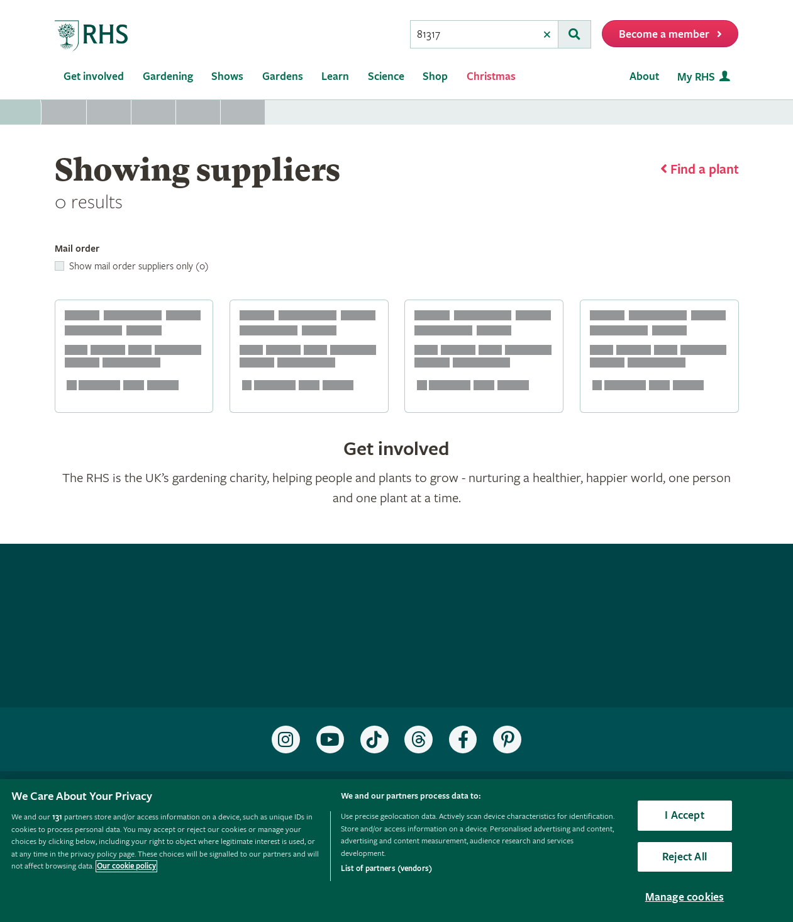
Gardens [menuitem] (282, 76)
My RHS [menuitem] (696, 77)
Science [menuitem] (386, 76)
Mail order (77, 249)
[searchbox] (473, 34)
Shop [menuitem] (435, 76)
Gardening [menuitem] (168, 76)
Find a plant (704, 170)
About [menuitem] (644, 76)
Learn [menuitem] (335, 76)
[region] (396, 850)
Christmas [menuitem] (491, 76)
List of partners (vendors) (386, 869)
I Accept (684, 815)
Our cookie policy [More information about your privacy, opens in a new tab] (126, 866)
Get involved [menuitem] (94, 76)
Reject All (684, 856)
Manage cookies (684, 897)
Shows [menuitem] (227, 76)
